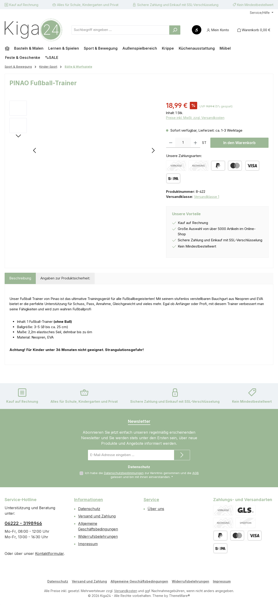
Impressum (88, 543)
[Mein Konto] (218, 30)
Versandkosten (125, 591)
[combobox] (120, 30)
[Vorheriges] (34, 150)
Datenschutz (89, 508)
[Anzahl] (183, 143)
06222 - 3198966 (23, 523)
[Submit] (182, 455)
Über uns (156, 508)
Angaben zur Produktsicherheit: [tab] (65, 278)
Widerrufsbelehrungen (98, 536)
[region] (83, 150)
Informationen (88, 499)
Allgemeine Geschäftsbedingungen (139, 581)
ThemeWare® (179, 596)
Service (151, 499)
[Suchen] (174, 30)
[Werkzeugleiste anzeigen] (196, 29)
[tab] (20, 278)
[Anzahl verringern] (170, 143)
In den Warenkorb (239, 142)
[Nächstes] (153, 150)
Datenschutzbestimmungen (124, 473)
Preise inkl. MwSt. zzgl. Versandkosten (195, 118)
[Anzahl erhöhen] (195, 143)
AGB (195, 473)
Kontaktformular (49, 553)
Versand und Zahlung (97, 516)
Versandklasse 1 (206, 196)
